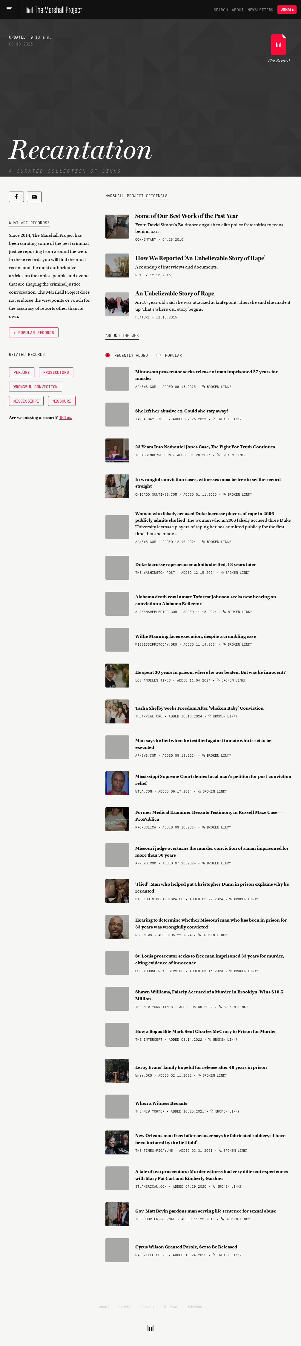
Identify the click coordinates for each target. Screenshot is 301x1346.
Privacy (147, 1306)
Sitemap (171, 1306)
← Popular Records (33, 332)
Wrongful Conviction (35, 386)
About (237, 9)
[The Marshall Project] (52, 9)
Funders (195, 1306)
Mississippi (26, 400)
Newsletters (260, 9)
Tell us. (65, 417)
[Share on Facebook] (16, 197)
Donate (287, 9)
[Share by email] (34, 197)
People (125, 1306)
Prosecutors (56, 372)
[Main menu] (9, 9)
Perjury (21, 372)
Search (221, 9)
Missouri (62, 400)
